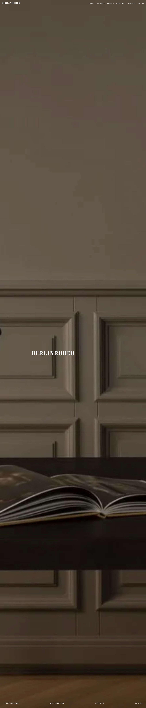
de (139, 3)
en (143, 3)
